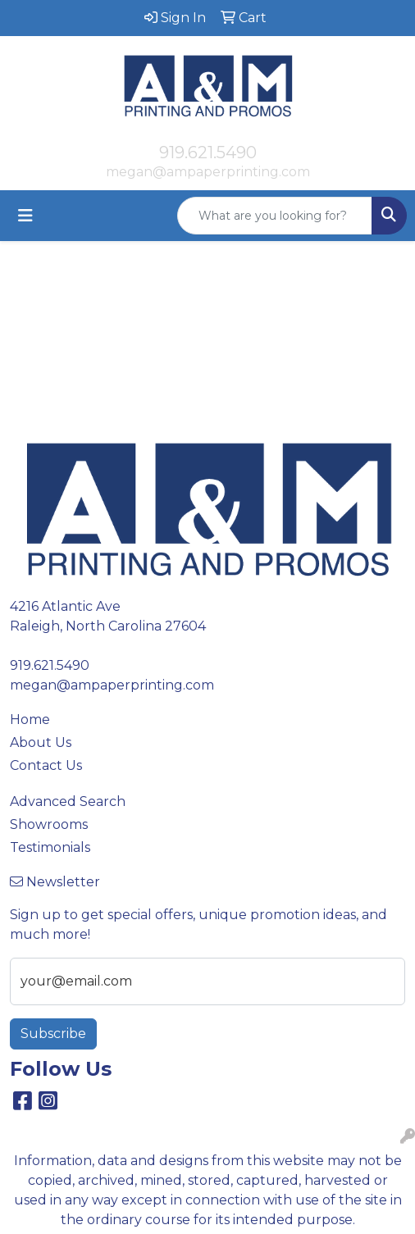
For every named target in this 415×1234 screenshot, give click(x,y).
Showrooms (49, 824)
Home (30, 719)
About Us (40, 742)
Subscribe (53, 1033)
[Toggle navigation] (25, 215)
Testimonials (50, 847)
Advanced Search (67, 801)
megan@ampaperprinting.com (208, 172)
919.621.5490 (208, 152)
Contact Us (46, 765)
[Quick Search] (274, 216)
